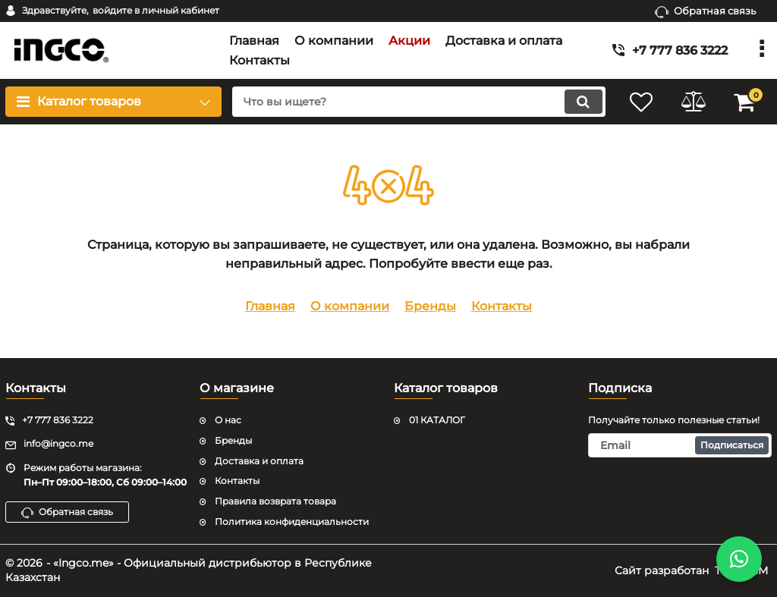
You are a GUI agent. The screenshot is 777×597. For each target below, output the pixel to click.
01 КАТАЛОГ (437, 420)
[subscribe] (680, 445)
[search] (417, 101)
